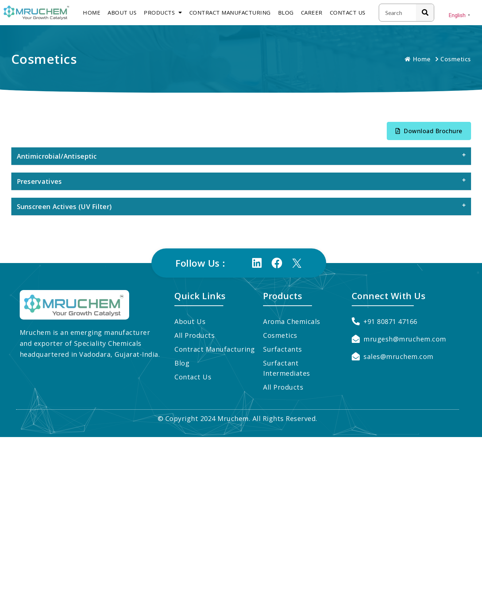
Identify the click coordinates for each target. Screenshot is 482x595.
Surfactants (282, 349)
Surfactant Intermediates (286, 368)
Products (163, 12)
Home (91, 12)
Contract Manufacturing (230, 12)
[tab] (241, 156)
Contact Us (348, 12)
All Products (194, 335)
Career (312, 12)
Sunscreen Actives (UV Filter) (64, 206)
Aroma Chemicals (291, 321)
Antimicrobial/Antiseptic (57, 156)
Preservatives (39, 181)
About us (122, 12)
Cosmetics (280, 335)
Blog (286, 12)
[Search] (425, 12)
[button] (429, 131)
